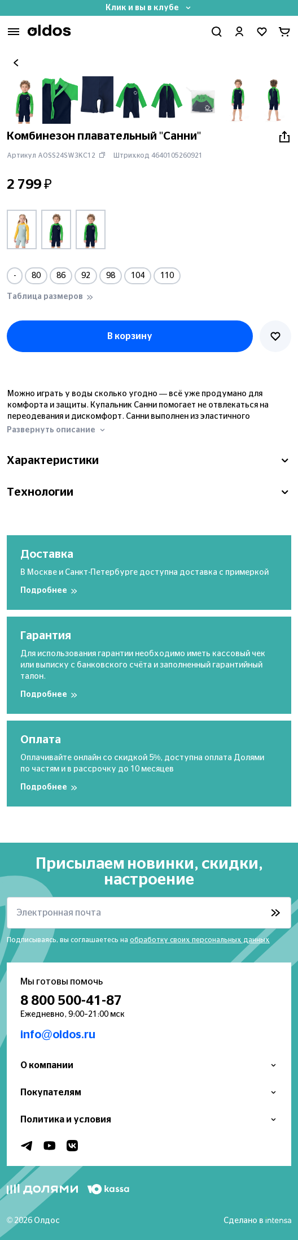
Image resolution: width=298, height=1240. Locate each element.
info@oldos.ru (57, 1034)
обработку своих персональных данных (200, 939)
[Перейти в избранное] (262, 31)
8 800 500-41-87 (71, 1001)
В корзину (129, 336)
